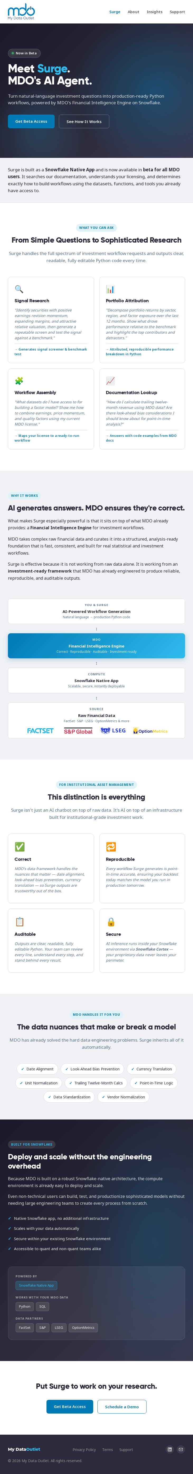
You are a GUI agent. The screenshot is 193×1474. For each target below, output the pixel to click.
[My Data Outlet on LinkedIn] (170, 1449)
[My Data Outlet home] (21, 11)
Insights (154, 11)
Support (177, 11)
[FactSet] (41, 730)
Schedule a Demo (122, 1406)
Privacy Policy (84, 1449)
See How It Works (84, 121)
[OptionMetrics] (150, 730)
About (133, 11)
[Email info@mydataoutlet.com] (181, 1449)
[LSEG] (113, 730)
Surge (114, 11)
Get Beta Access (31, 121)
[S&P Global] (78, 730)
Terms (107, 1449)
